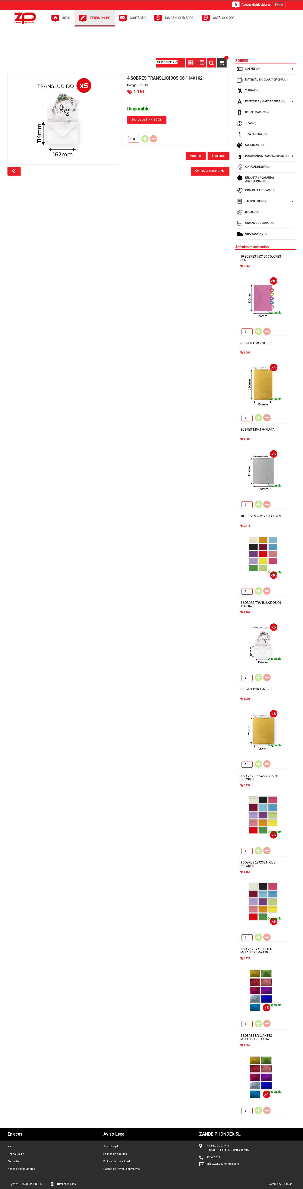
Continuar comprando (210, 170)
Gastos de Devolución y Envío (121, 1168)
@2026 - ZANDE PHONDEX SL (28, 1184)
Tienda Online (15, 1153)
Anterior (195, 155)
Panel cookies (66, 1184)
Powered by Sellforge (280, 1184)
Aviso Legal (110, 1146)
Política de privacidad (116, 1161)
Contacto (13, 1161)
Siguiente (218, 155)
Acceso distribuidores (21, 1168)
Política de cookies (115, 1153)
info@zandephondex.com (223, 1163)
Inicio (10, 1146)
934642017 (213, 1157)
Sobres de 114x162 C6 (146, 119)
